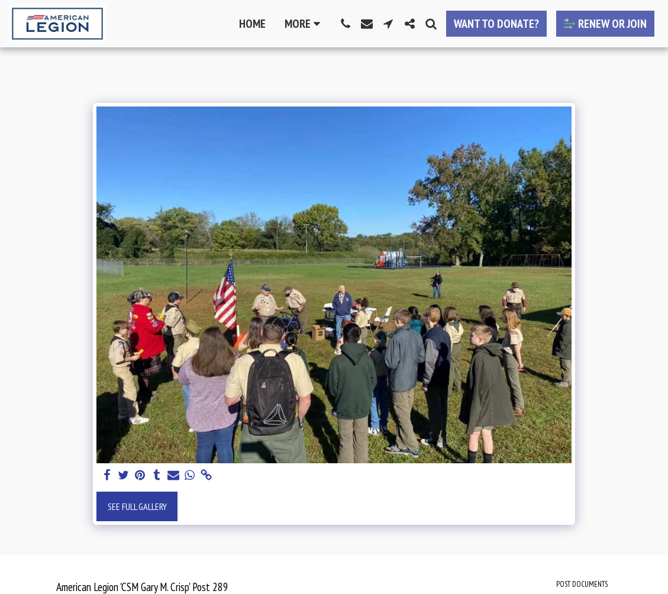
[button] (345, 24)
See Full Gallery (137, 506)
